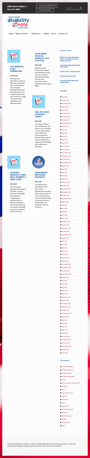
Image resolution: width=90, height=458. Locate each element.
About (11, 34)
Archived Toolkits (67, 373)
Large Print (65, 399)
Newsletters (65, 406)
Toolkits (64, 419)
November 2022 (66, 192)
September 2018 (66, 346)
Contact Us (63, 34)
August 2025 (65, 107)
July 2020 (64, 280)
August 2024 (65, 126)
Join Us (54, 34)
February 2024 (66, 146)
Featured (64, 396)
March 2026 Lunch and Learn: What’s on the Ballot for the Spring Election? (69, 59)
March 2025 (65, 110)
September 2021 (66, 235)
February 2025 (66, 113)
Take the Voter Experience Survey (42, 114)
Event (63, 389)
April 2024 (65, 139)
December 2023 (66, 152)
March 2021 (65, 254)
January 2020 (65, 300)
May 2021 (64, 248)
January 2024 (65, 149)
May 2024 (64, 136)
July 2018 (64, 353)
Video (63, 425)
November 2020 (66, 267)
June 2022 (64, 208)
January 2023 (65, 185)
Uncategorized (66, 422)
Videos (46, 34)
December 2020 (66, 264)
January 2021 (65, 261)
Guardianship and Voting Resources (41, 175)
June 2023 (64, 169)
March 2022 (65, 218)
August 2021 (65, 238)
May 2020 (64, 287)
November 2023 (66, 156)
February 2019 (66, 336)
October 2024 (66, 120)
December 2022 (66, 189)
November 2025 (66, 103)
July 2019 (64, 320)
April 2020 (65, 290)
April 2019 (65, 330)
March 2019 (65, 333)
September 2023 (66, 162)
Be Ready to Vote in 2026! (68, 76)
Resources (35, 34)
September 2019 (66, 313)
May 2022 (64, 212)
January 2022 (65, 225)
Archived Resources (67, 370)
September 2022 (66, 198)
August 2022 (65, 202)
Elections (64, 386)
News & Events (22, 34)
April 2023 (64, 176)
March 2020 (65, 294)
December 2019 (66, 303)
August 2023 (65, 166)
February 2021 (66, 257)
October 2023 (65, 159)
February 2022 (66, 221)
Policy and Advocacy (67, 409)
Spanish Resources (67, 416)
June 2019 (64, 323)
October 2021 (65, 231)
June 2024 (65, 133)
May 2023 (64, 172)
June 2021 (64, 244)
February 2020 (66, 297)
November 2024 (66, 116)
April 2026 (65, 97)
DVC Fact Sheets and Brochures (71, 383)
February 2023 (66, 182)
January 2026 (65, 100)
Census (64, 380)
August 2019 (65, 317)
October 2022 (65, 195)
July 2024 (64, 130)
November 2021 (66, 228)
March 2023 (65, 179)
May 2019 (64, 326)
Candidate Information (68, 376)
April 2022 (64, 215)
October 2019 (66, 310)
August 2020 (65, 277)
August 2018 (65, 349)
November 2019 (66, 307)
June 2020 (64, 284)
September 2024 (66, 123)
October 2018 (66, 343)
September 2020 (66, 274)
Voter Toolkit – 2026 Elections (70, 71)
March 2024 (65, 143)
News (63, 403)
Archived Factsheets (67, 366)
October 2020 (66, 271)
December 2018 (66, 340)
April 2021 (64, 251)
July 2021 (64, 241)
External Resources (67, 393)
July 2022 (64, 205)
